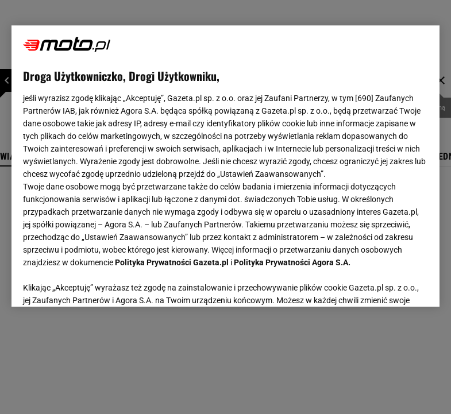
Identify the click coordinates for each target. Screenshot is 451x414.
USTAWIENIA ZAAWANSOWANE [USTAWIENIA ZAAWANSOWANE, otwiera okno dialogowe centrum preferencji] (98, 283)
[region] (225, 166)
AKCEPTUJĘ (389, 284)
